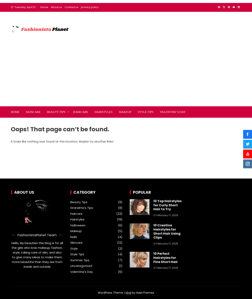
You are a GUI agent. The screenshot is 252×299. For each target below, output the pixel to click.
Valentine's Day (81, 272)
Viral (128, 293)
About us (56, 7)
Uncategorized (81, 266)
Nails (73, 237)
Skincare (33, 112)
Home (44, 7)
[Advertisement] (126, 76)
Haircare (80, 112)
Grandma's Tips (81, 208)
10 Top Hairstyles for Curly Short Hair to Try (167, 205)
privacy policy (90, 7)
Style (74, 249)
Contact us (71, 7)
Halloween (77, 225)
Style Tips (146, 112)
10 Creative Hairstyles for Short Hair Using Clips (167, 231)
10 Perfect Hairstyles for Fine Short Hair (165, 257)
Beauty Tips (56, 112)
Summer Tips (79, 260)
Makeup (125, 112)
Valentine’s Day (173, 112)
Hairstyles (103, 112)
